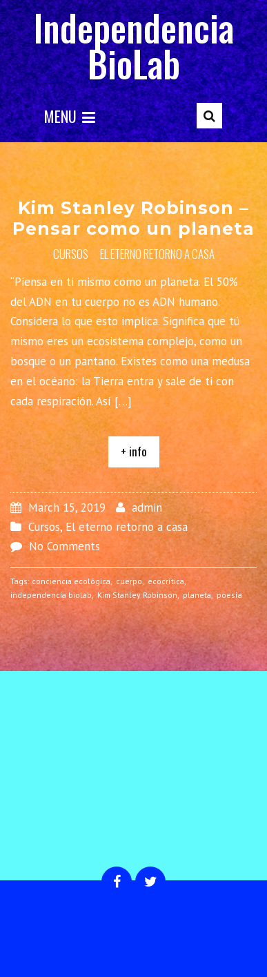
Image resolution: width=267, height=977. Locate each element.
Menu (69, 116)
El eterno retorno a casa (157, 253)
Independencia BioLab (134, 45)
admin (147, 507)
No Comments (64, 546)
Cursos (70, 253)
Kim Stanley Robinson (137, 595)
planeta (197, 595)
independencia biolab (51, 595)
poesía (229, 595)
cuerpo (129, 581)
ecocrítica (166, 581)
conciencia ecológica (71, 581)
